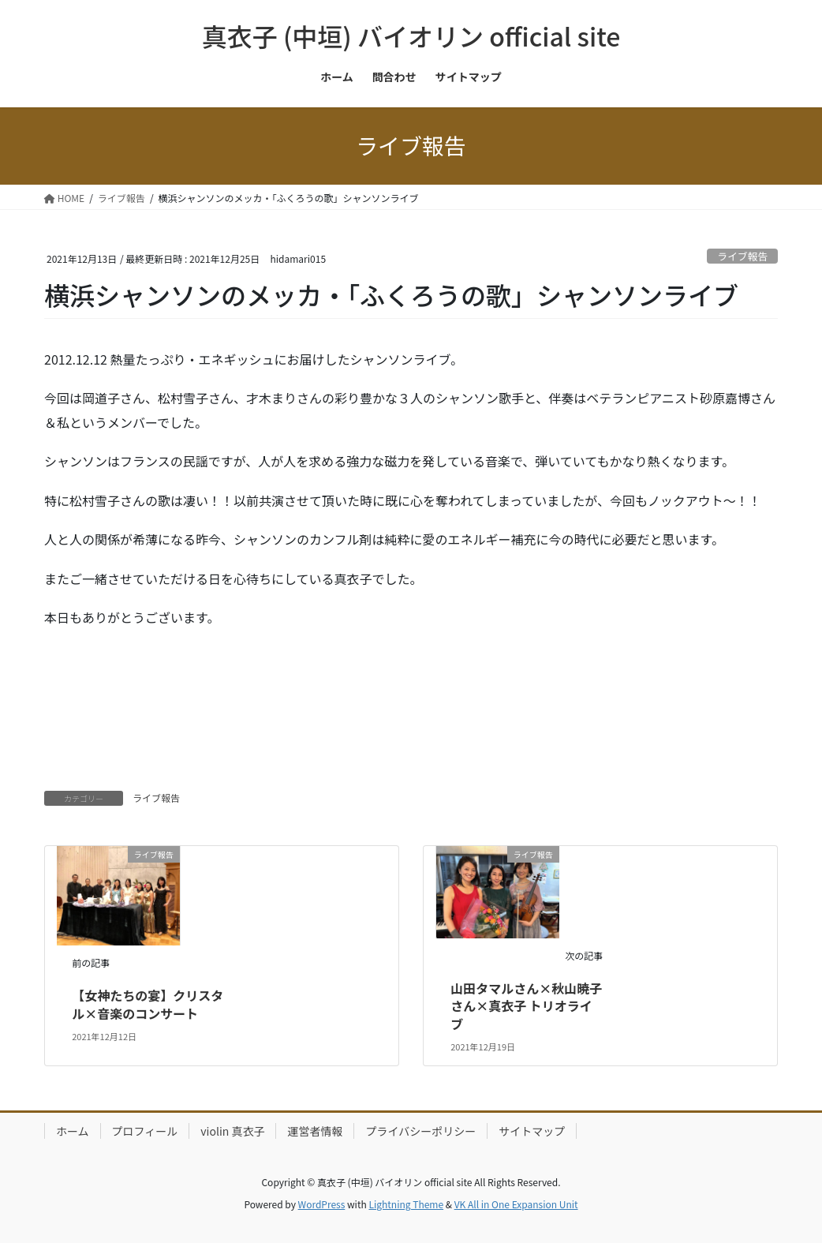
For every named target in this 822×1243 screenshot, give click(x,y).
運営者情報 (314, 1131)
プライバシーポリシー (420, 1131)
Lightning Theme (405, 1204)
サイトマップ (532, 1131)
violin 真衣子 (232, 1131)
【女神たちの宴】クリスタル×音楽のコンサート (147, 1004)
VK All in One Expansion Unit (516, 1204)
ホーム (72, 1131)
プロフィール (145, 1131)
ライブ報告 (742, 256)
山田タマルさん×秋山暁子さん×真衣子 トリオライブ (526, 1006)
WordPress (322, 1204)
